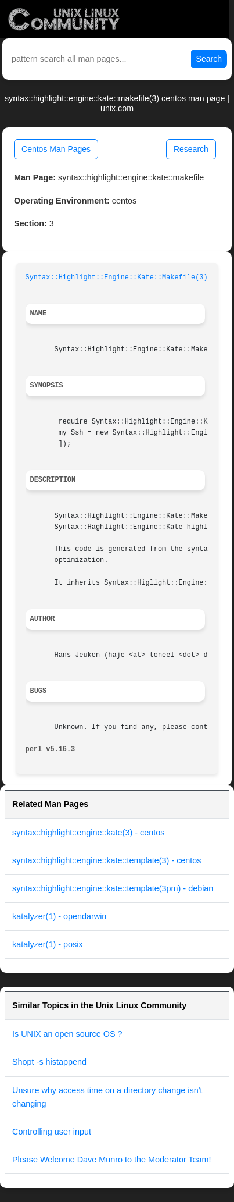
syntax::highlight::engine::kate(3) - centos (88, 832)
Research (191, 149)
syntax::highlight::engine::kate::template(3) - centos (106, 860)
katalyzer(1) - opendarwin (59, 916)
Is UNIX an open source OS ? (67, 1034)
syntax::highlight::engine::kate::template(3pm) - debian (112, 888)
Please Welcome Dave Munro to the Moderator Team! (111, 1159)
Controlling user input (51, 1131)
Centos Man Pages (56, 149)
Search (209, 58)
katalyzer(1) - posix (47, 944)
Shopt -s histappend (49, 1061)
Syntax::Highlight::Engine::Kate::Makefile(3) (117, 277)
